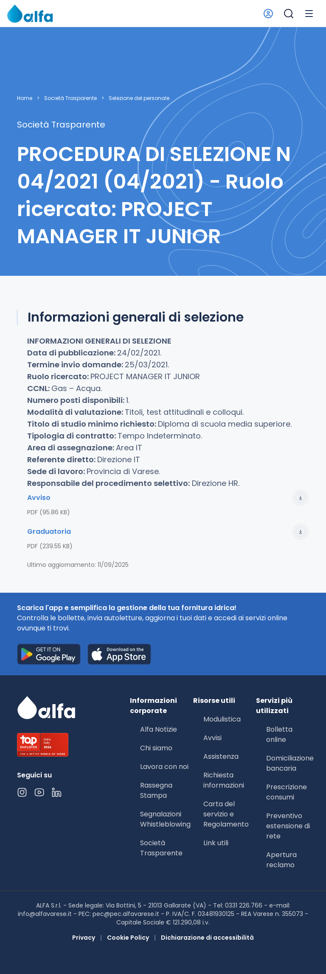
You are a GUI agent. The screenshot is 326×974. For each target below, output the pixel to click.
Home (24, 98)
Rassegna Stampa (156, 790)
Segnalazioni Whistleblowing (165, 819)
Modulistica (222, 719)
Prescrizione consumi (286, 792)
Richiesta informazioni (223, 780)
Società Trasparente (70, 98)
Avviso (168, 497)
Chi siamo (156, 748)
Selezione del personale (139, 98)
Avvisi (212, 738)
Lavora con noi (164, 766)
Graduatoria (168, 531)
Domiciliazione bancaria (290, 763)
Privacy (83, 937)
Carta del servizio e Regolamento (226, 814)
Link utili (215, 843)
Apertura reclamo (281, 860)
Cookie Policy (128, 937)
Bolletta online (279, 734)
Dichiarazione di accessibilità (207, 937)
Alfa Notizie (158, 729)
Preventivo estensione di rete (288, 826)
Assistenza (221, 756)
